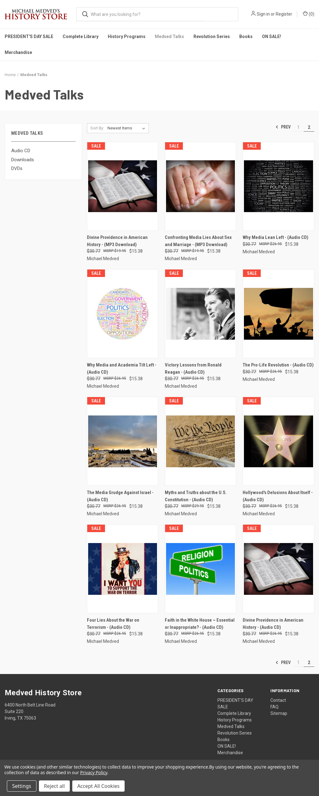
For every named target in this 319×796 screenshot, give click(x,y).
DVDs (16, 168)
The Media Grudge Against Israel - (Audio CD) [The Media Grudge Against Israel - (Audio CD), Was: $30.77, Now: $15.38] (120, 496)
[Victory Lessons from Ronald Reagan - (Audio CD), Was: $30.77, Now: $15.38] (200, 313)
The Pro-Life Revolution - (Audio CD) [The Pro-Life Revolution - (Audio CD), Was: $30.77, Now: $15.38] (278, 365)
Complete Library (80, 36)
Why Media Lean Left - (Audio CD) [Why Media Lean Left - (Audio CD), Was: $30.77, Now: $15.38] (275, 237)
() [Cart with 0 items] (308, 14)
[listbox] (128, 128)
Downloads (22, 160)
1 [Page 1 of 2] (298, 127)
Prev (283, 127)
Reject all (54, 786)
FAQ (274, 706)
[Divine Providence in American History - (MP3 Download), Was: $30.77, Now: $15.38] (122, 186)
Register (284, 14)
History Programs (126, 36)
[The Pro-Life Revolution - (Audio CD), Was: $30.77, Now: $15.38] (278, 313)
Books (246, 36)
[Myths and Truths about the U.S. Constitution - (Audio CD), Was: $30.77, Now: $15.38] (200, 441)
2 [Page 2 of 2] (309, 127)
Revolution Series (211, 36)
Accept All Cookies (98, 786)
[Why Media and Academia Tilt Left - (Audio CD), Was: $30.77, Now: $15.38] (122, 313)
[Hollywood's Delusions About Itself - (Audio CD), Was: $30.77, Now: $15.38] (278, 441)
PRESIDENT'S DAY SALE (29, 36)
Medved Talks (169, 36)
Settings (21, 786)
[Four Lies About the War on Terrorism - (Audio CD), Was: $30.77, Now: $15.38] (122, 569)
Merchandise (18, 52)
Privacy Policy (93, 772)
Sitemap (278, 713)
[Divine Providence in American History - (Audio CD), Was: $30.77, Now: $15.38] (278, 569)
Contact (278, 700)
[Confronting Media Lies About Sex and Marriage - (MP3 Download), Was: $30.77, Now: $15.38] (200, 186)
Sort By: (97, 128)
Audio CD (20, 150)
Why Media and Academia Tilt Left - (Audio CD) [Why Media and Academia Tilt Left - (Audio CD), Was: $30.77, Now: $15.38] (121, 368)
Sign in (263, 14)
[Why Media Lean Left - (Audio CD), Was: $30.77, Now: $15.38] (278, 186)
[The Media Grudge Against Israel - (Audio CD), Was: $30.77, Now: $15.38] (122, 441)
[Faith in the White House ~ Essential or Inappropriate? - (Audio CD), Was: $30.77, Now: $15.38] (200, 569)
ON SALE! (271, 36)
